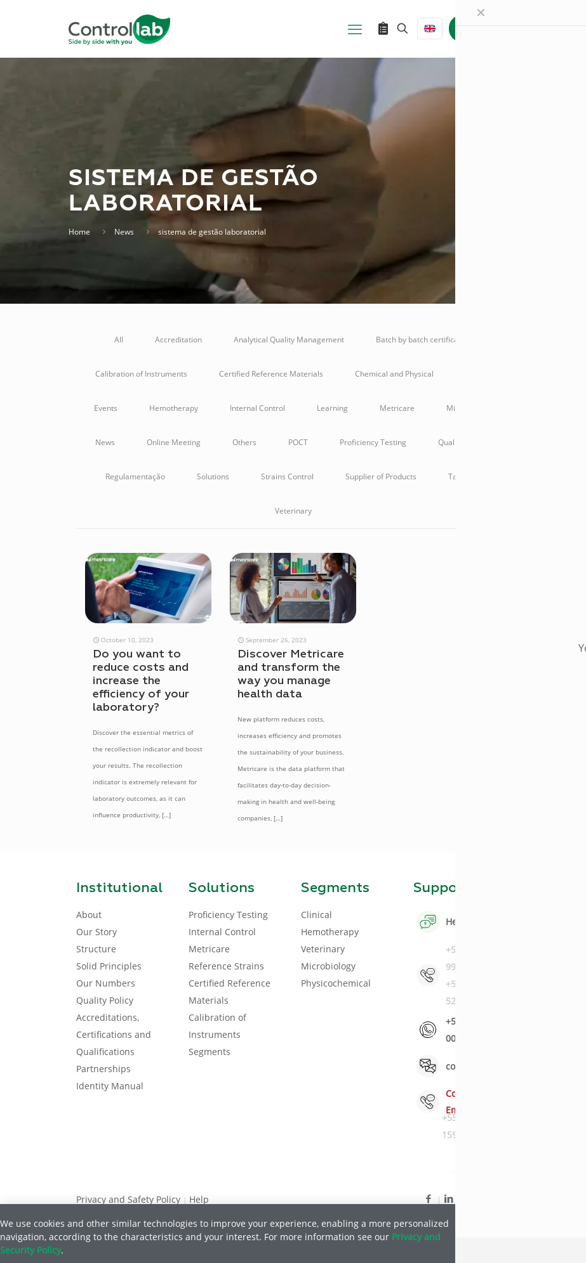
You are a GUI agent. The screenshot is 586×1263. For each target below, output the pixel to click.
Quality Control (464, 442)
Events (105, 408)
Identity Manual (109, 1086)
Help (199, 1199)
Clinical (478, 373)
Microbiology (469, 408)
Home (79, 231)
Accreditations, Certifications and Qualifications (113, 1034)
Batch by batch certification (424, 339)
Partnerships (103, 1069)
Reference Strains (226, 966)
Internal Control (257, 408)
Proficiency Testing (373, 442)
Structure (96, 949)
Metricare (397, 408)
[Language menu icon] (430, 28)
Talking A (464, 476)
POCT (298, 442)
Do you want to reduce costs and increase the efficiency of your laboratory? (141, 681)
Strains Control (287, 476)
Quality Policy (104, 1000)
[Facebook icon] (429, 1198)
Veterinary (293, 510)
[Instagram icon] (490, 1198)
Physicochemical (336, 983)
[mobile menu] (355, 28)
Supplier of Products (380, 476)
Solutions (213, 476)
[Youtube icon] (469, 1198)
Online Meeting (174, 442)
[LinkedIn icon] (449, 1198)
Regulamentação (135, 476)
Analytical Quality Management (289, 339)
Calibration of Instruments (141, 373)
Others (244, 442)
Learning (332, 408)
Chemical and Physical (394, 373)
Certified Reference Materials (271, 373)
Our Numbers (105, 983)
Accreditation (178, 339)
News (124, 231)
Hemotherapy (173, 408)
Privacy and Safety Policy (129, 1199)
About (89, 915)
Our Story (96, 932)
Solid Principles (109, 966)
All (118, 339)
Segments (209, 1052)
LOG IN (483, 28)
